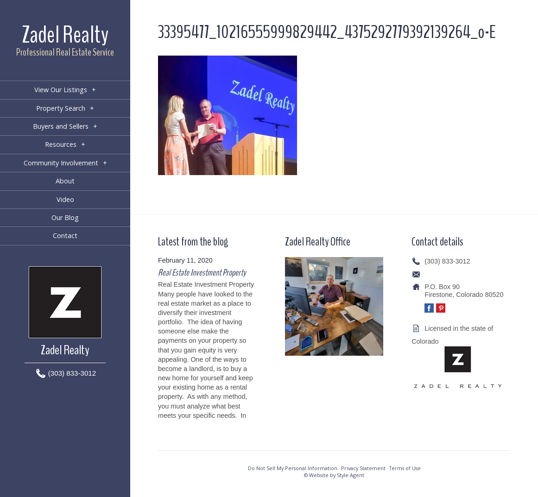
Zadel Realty (65, 35)
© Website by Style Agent (334, 475)
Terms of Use (405, 468)
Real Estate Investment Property (202, 272)
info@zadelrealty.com (456, 274)
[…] (163, 424)
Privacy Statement (363, 468)
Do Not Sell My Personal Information (292, 468)
